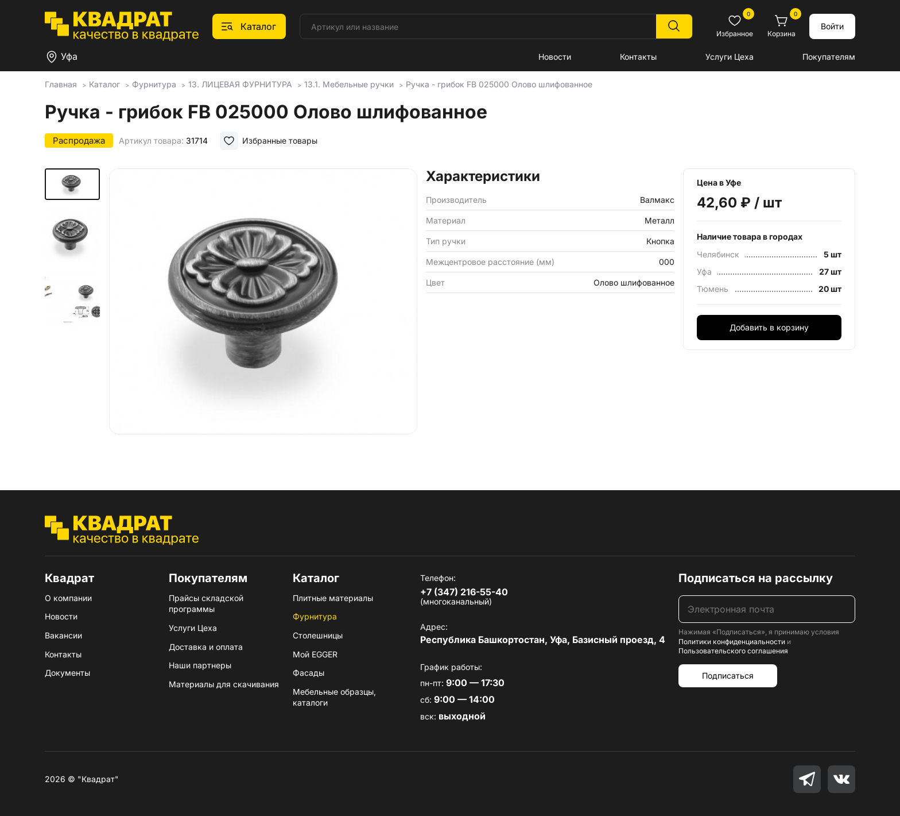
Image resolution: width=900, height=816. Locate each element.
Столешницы (318, 635)
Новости (554, 56)
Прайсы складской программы (206, 603)
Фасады (308, 673)
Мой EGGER (315, 654)
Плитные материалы (333, 598)
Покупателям (828, 56)
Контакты (638, 56)
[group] (263, 312)
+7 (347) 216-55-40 (464, 592)
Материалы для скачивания (224, 684)
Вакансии (63, 635)
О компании (68, 598)
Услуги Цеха (729, 56)
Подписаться (728, 675)
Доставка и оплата (206, 647)
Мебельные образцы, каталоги (334, 697)
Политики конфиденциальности (731, 641)
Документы (67, 673)
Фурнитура (315, 616)
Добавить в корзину (769, 327)
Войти (832, 26)
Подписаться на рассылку (755, 578)
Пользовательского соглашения (733, 650)
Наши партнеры (200, 665)
